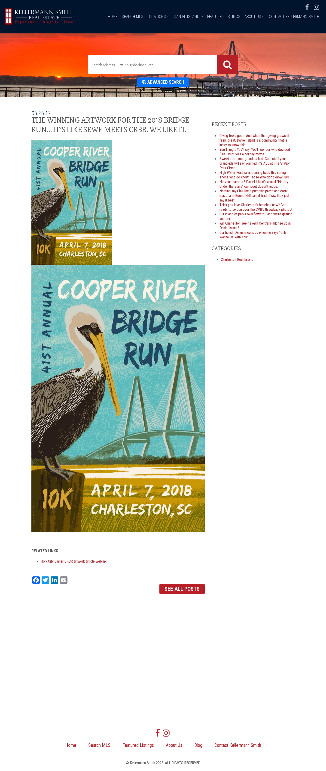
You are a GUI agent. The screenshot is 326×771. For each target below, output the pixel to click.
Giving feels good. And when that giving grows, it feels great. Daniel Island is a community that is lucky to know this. (254, 140)
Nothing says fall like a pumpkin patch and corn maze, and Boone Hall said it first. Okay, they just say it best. (254, 195)
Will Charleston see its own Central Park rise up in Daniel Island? (255, 225)
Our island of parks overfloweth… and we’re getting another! (255, 216)
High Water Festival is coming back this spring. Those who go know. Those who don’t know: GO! (254, 174)
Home (113, 16)
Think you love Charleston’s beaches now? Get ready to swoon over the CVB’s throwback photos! (255, 207)
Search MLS (132, 16)
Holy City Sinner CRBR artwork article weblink (74, 561)
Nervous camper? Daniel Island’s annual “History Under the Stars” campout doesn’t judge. (253, 184)
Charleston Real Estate (237, 259)
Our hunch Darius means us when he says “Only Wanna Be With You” (252, 234)
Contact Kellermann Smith (294, 16)
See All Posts (182, 589)
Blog (198, 745)
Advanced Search (163, 82)
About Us (254, 16)
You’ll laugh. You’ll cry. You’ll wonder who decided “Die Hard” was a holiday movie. (254, 151)
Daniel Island (188, 16)
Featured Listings (223, 16)
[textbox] (153, 65)
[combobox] (163, 64)
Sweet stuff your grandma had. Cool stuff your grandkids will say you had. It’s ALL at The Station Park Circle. (254, 163)
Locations (158, 16)
